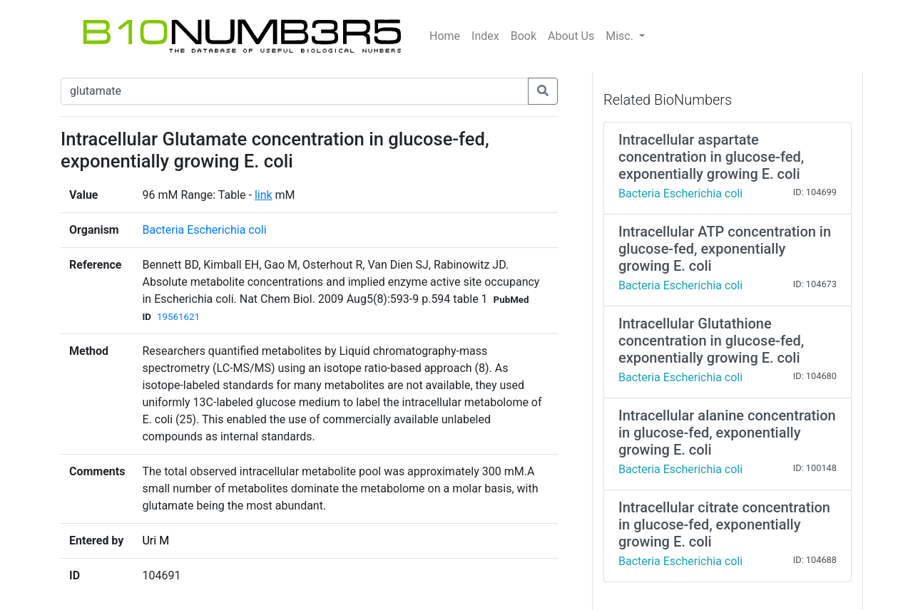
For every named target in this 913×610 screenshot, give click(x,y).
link (263, 195)
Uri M (155, 540)
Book (523, 36)
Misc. (621, 36)
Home (444, 36)
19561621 (178, 316)
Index (485, 36)
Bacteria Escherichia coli (204, 230)
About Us (571, 36)
